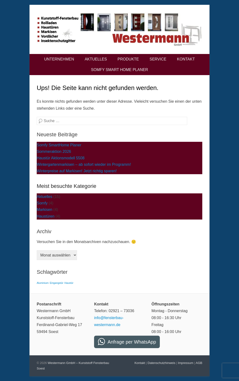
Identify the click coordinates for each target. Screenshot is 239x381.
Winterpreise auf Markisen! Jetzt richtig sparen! (77, 171)
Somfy (42, 203)
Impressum (185, 363)
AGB (199, 363)
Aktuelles (96, 59)
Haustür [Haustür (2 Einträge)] (69, 282)
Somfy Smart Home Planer (119, 70)
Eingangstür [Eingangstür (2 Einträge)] (56, 282)
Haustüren (45, 216)
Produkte (128, 59)
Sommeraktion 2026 (54, 151)
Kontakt (186, 59)
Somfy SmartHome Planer (59, 145)
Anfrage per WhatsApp (132, 342)
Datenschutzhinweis (161, 363)
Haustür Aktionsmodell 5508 (60, 158)
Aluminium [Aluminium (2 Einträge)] (43, 282)
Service (157, 59)
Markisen (44, 210)
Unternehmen (59, 59)
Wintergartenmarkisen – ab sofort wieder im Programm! (84, 164)
